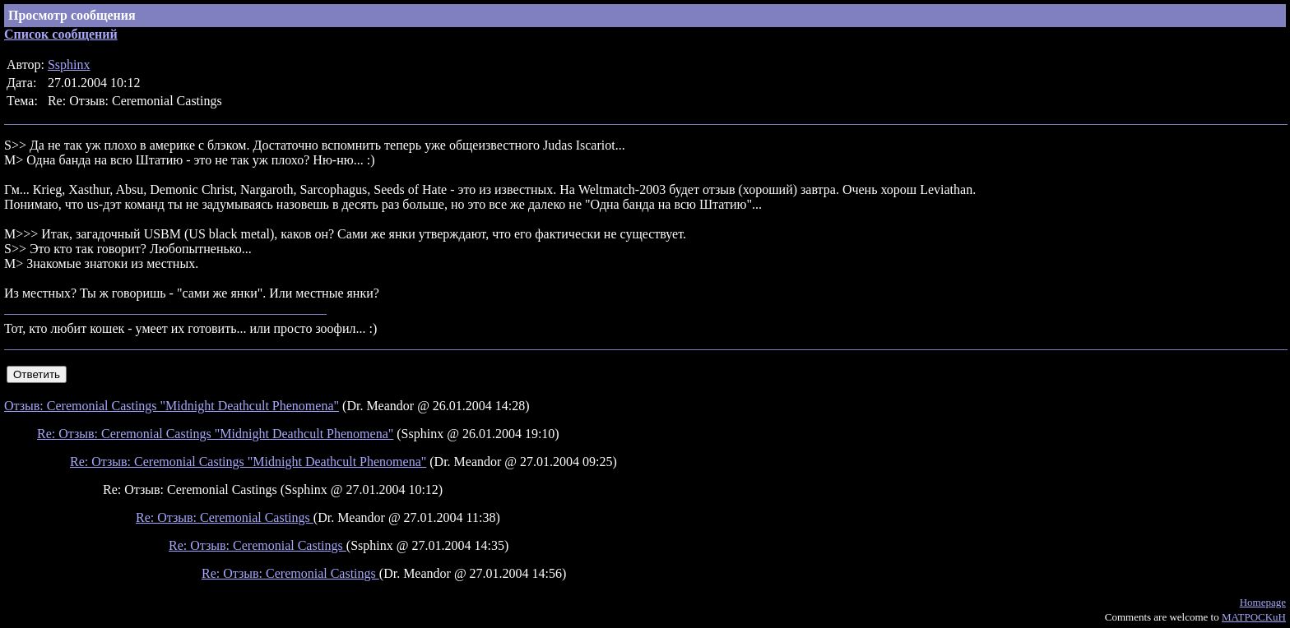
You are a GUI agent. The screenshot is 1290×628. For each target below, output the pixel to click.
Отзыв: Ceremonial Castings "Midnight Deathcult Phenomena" (171, 406)
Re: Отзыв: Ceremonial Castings (224, 517)
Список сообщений (61, 34)
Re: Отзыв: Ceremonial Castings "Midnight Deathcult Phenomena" (215, 434)
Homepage (1263, 602)
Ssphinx (69, 65)
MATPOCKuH (1254, 617)
